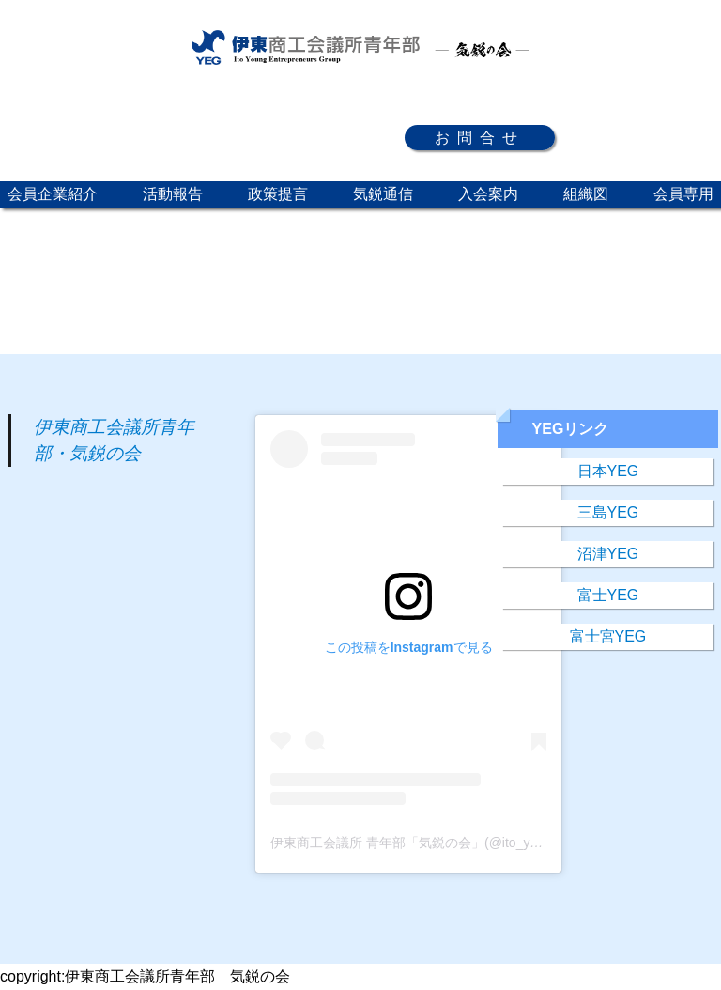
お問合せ (480, 138)
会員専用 (683, 194)
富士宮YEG (608, 636)
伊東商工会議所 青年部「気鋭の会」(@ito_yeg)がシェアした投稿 (462, 842)
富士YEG (608, 595)
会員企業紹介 (53, 194)
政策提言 (278, 194)
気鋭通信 (383, 194)
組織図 (585, 194)
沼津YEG (608, 554)
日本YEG (608, 471)
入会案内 (488, 194)
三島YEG (608, 512)
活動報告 (173, 194)
